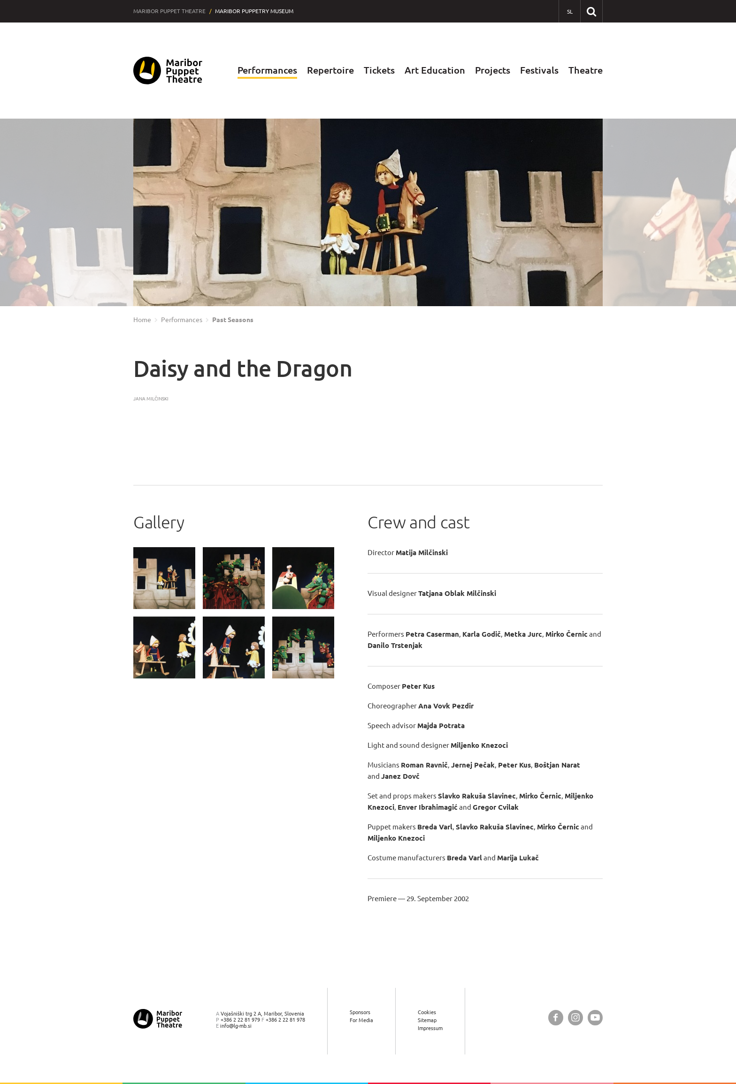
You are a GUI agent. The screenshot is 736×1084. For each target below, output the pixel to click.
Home (142, 320)
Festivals (539, 70)
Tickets (379, 70)
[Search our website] (591, 11)
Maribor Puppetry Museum (254, 11)
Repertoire (330, 70)
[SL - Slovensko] (569, 11)
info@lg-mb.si (236, 1026)
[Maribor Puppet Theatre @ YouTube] (595, 1017)
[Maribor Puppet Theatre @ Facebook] (555, 1017)
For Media (361, 1020)
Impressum (430, 1028)
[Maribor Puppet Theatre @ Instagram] (575, 1017)
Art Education (435, 70)
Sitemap (427, 1020)
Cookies (427, 1012)
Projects (492, 70)
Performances (267, 70)
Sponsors (360, 1012)
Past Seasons (232, 320)
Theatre (585, 70)
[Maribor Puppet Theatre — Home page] (167, 70)
